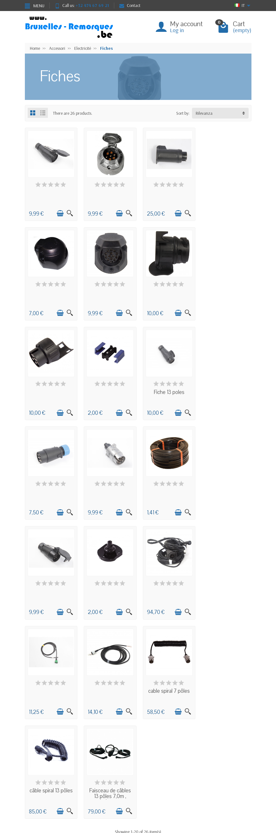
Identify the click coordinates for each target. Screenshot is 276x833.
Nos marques (111, 786)
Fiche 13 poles (51, 389)
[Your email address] (138, 810)
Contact (129, 5)
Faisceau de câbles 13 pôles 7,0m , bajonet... (225, 593)
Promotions (110, 762)
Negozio (156, 762)
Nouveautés (110, 770)
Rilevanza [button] (204, 113)
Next (148, 639)
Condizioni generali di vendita (56, 770)
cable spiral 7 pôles (109, 587)
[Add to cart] (59, 212)
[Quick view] (69, 212)
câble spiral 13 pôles (167, 587)
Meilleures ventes (114, 778)
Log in (177, 30)
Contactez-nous (162, 778)
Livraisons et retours (48, 762)
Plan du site (158, 770)
